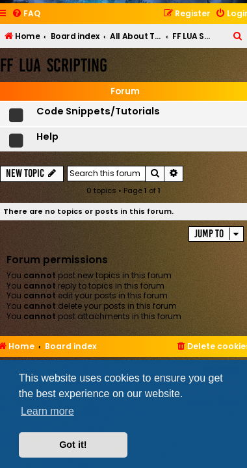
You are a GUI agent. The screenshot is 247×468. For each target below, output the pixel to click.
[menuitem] (26, 14)
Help (47, 136)
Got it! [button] (72, 444)
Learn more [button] (47, 411)
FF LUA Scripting (53, 65)
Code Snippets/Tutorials (98, 111)
